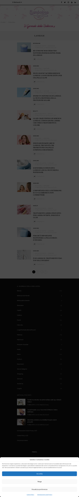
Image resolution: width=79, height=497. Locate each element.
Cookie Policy (30, 494)
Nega (40, 482)
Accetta (39, 474)
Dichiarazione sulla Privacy (44, 494)
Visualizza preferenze (39, 489)
